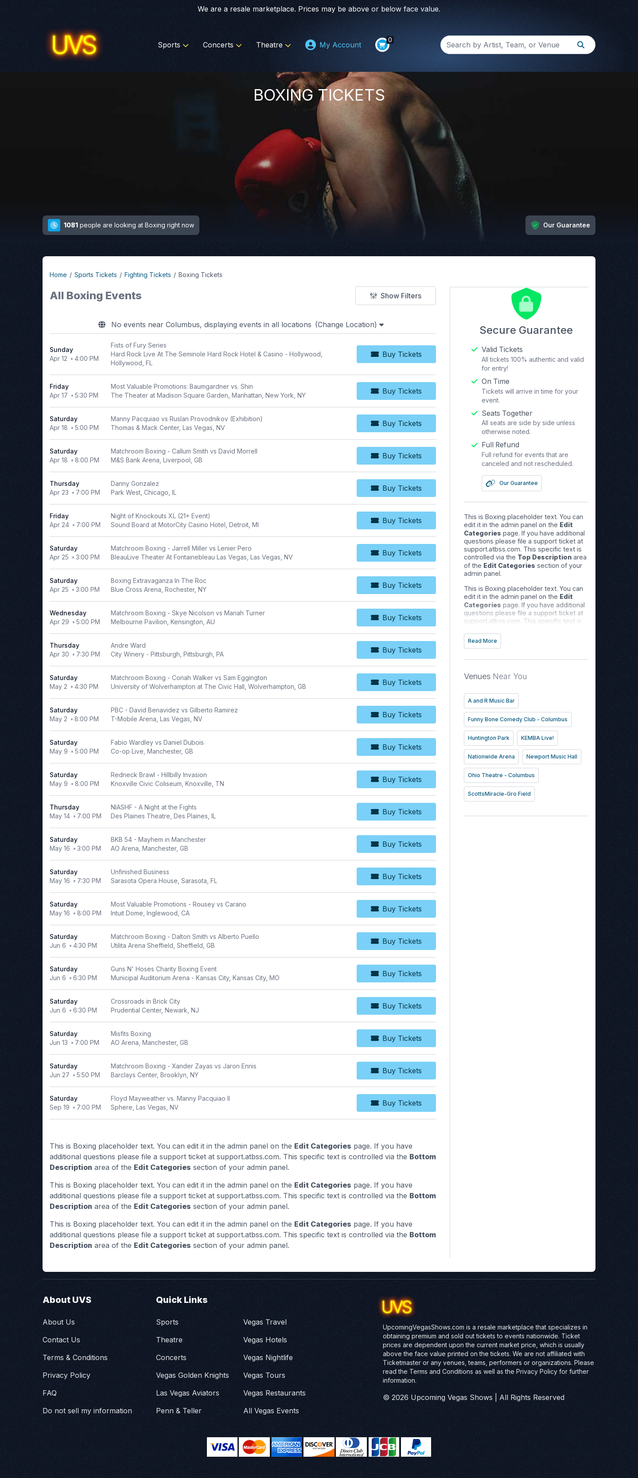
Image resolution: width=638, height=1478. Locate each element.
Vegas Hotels (265, 1339)
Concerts (222, 44)
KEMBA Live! (552, 737)
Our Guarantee (527, 482)
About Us (59, 1322)
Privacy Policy (66, 1375)
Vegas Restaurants (274, 1392)
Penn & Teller (179, 1410)
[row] (250, 354)
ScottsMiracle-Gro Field (514, 811)
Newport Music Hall (508, 774)
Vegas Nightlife (268, 1357)
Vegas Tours (264, 1375)
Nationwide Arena (506, 755)
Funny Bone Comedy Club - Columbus (533, 718)
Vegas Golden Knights (192, 1375)
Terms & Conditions (75, 1357)
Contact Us (61, 1339)
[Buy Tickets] (410, 354)
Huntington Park (504, 737)
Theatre (273, 44)
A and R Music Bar (506, 699)
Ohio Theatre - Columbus (516, 793)
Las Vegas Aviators (187, 1392)
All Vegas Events (271, 1410)
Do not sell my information (87, 1410)
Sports (173, 44)
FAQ (50, 1392)
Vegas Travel (265, 1322)
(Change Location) (356, 324)
